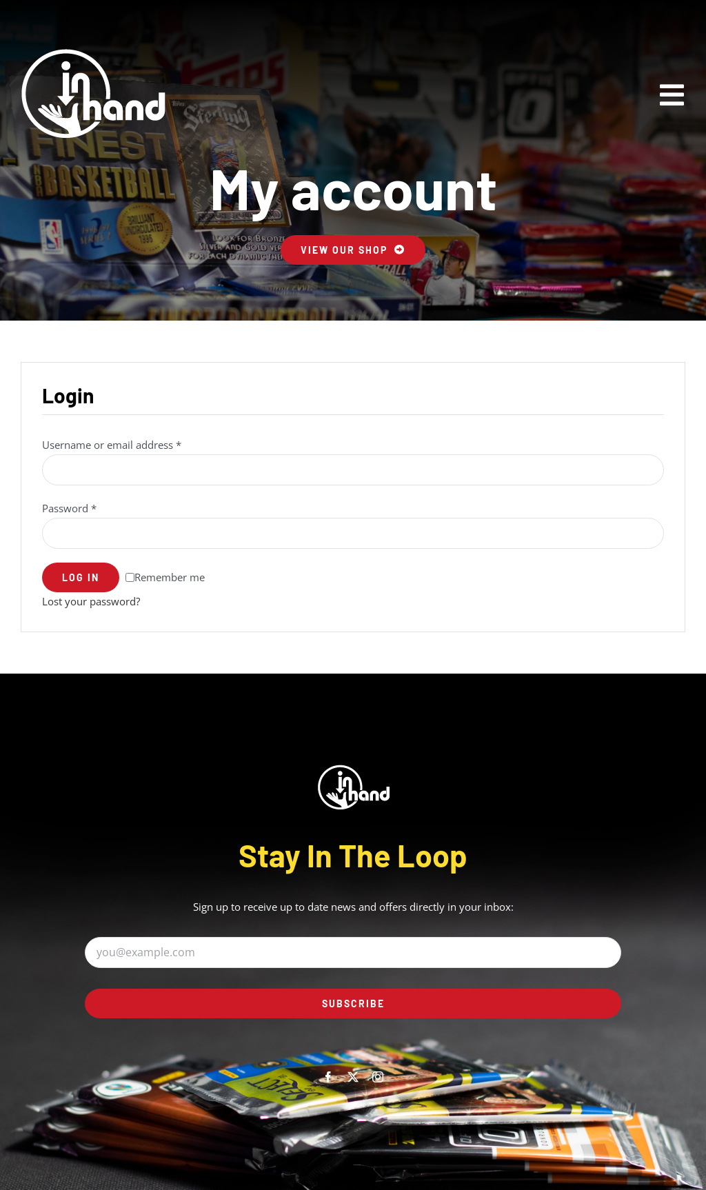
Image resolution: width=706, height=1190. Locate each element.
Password (69, 508)
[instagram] (377, 1076)
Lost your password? (91, 601)
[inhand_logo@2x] (93, 93)
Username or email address (111, 445)
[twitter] (353, 1076)
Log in (80, 577)
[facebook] (328, 1076)
